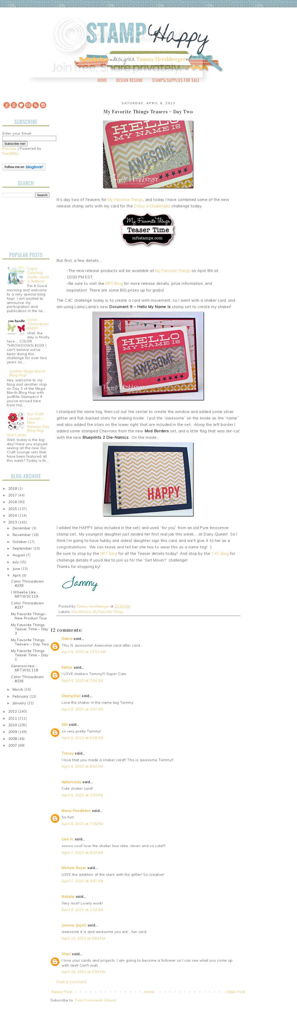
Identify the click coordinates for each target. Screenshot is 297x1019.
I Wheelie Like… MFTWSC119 (24, 594)
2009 (13, 731)
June (17, 568)
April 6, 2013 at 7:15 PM (82, 824)
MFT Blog (114, 283)
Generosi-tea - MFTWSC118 (24, 668)
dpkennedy (71, 782)
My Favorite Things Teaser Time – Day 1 (29, 655)
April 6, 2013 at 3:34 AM (82, 680)
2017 (13, 495)
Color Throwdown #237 (27, 605)
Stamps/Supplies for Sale (175, 80)
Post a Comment (72, 982)
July (16, 562)
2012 (13, 711)
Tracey (68, 753)
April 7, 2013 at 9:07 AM (82, 881)
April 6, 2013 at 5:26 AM (82, 737)
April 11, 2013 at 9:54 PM (83, 938)
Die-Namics (81, 612)
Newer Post (62, 992)
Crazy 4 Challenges (152, 206)
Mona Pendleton (76, 810)
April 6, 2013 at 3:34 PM (82, 795)
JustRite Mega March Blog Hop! (27, 373)
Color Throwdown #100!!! (38, 323)
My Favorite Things (125, 199)
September (23, 548)
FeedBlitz (10, 153)
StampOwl (71, 696)
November (22, 535)
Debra (67, 638)
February (21, 696)
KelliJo (67, 667)
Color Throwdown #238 (27, 583)
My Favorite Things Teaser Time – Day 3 (29, 629)
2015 (13, 509)
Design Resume (129, 80)
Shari (66, 954)
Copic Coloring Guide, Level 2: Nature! (38, 274)
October (20, 541)
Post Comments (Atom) (95, 1000)
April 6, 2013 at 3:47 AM (82, 709)
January (20, 703)
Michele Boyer (74, 868)
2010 (13, 725)
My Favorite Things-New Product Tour (29, 616)
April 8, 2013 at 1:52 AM (82, 909)
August (19, 555)
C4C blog (220, 553)
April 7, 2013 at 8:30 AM (82, 852)
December (22, 528)
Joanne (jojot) (74, 925)
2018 (13, 488)
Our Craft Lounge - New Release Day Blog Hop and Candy (28, 424)
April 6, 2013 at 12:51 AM (84, 652)
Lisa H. (68, 839)
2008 (13, 738)
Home (102, 80)
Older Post (235, 992)
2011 (13, 718)
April (17, 575)
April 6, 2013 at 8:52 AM (82, 766)
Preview (9, 148)
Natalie (68, 896)
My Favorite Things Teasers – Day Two (30, 642)
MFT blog (108, 553)
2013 (13, 522)
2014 (13, 515)
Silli (65, 724)
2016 (13, 502)
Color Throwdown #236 (27, 679)
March (19, 689)
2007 (13, 745)
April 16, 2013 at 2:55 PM (83, 972)
